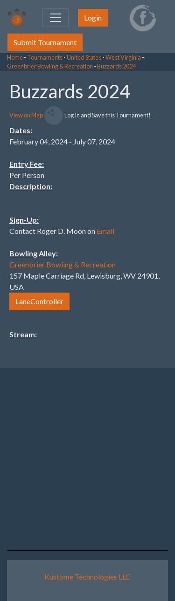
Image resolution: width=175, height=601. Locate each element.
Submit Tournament (45, 42)
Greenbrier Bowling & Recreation (50, 66)
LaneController (39, 301)
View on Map (26, 115)
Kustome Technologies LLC (87, 576)
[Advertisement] (100, 210)
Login (93, 17)
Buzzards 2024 (116, 66)
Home (15, 57)
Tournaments (45, 57)
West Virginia (123, 57)
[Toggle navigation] (55, 17)
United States (84, 57)
